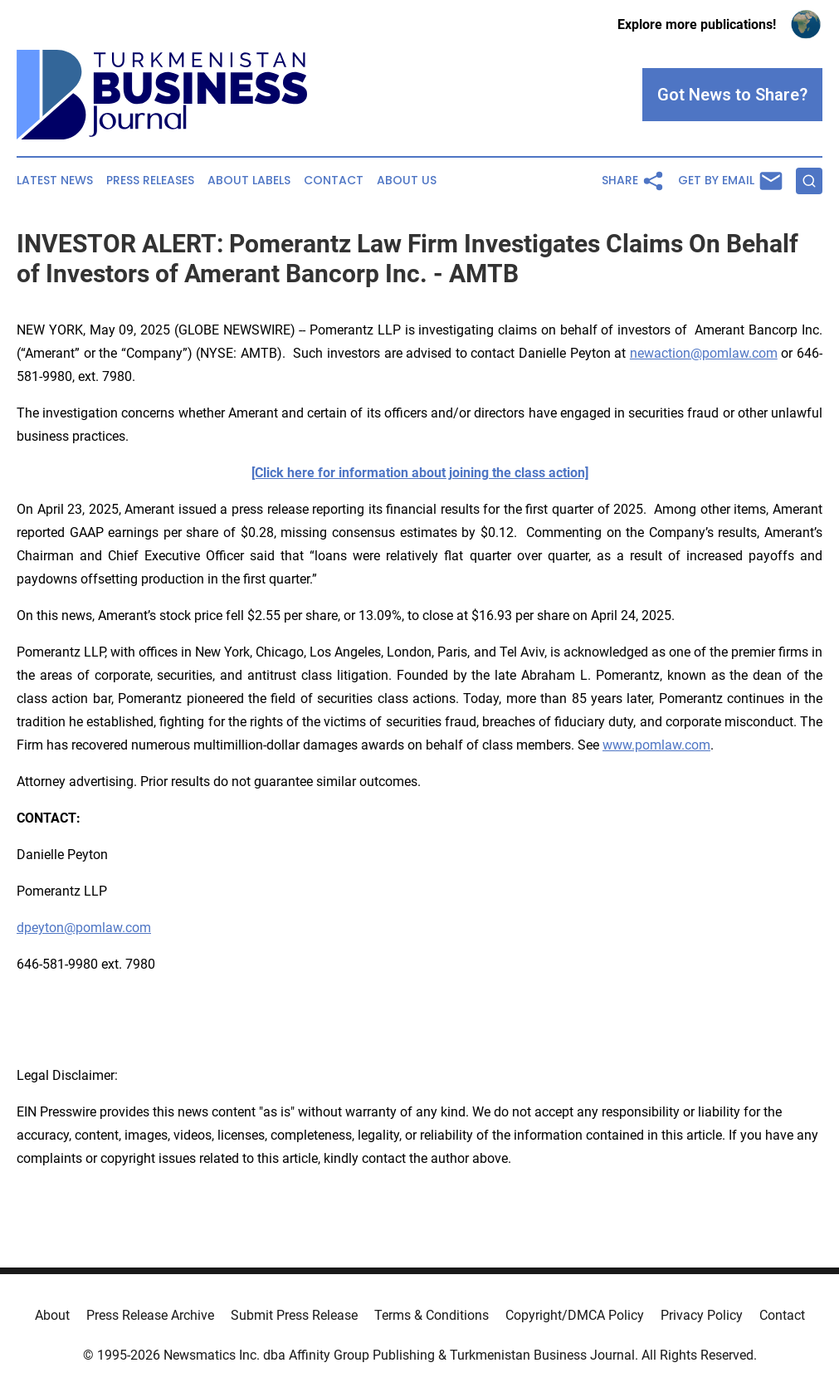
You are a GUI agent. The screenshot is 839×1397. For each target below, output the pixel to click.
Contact (333, 180)
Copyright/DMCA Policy (574, 1315)
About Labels (248, 180)
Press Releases (150, 180)
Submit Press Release (294, 1315)
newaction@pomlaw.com (704, 353)
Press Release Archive (150, 1315)
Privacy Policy (702, 1315)
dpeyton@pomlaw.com (84, 927)
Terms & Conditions (431, 1315)
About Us (407, 180)
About (52, 1315)
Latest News (55, 180)
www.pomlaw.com (656, 745)
